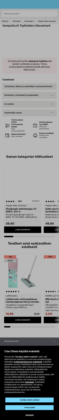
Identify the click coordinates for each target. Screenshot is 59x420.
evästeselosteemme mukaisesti (28, 362)
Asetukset (29, 382)
